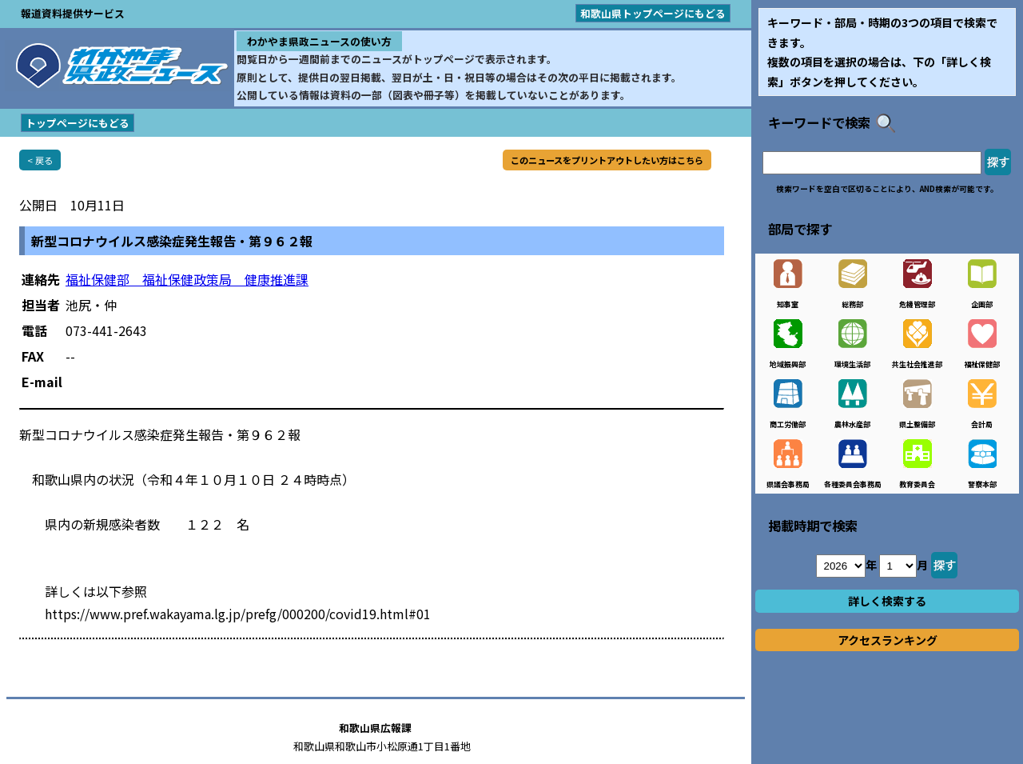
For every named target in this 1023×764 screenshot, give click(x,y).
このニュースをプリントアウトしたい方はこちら (607, 160)
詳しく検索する (887, 601)
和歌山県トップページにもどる (653, 13)
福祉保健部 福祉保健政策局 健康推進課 (187, 279)
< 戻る (40, 160)
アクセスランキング (887, 640)
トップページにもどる (77, 122)
